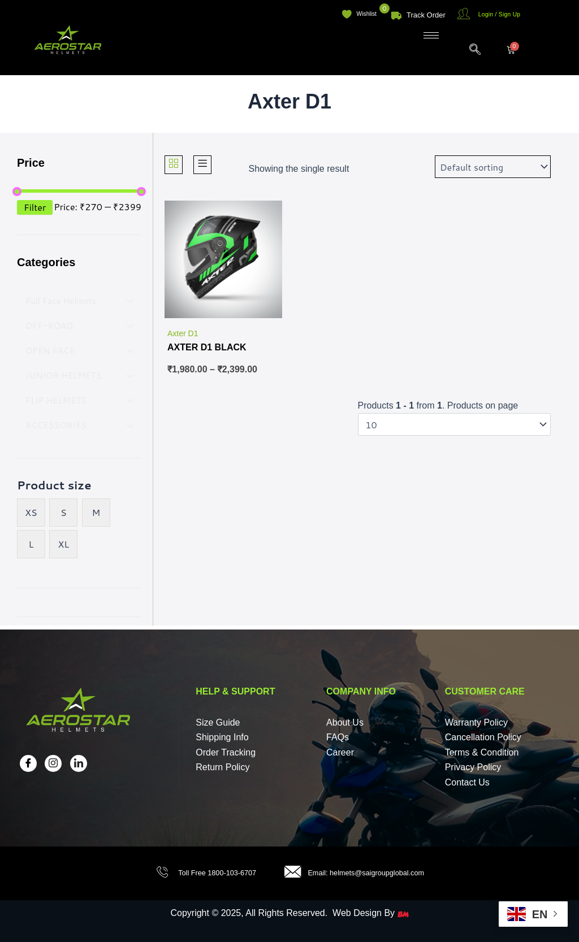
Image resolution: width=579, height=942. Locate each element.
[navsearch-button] (469, 49)
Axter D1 (182, 333)
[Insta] (53, 763)
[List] (202, 164)
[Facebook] (28, 763)
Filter (35, 207)
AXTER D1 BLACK (207, 347)
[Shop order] (493, 166)
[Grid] (173, 164)
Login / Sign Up (502, 15)
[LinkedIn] (78, 763)
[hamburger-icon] (431, 35)
